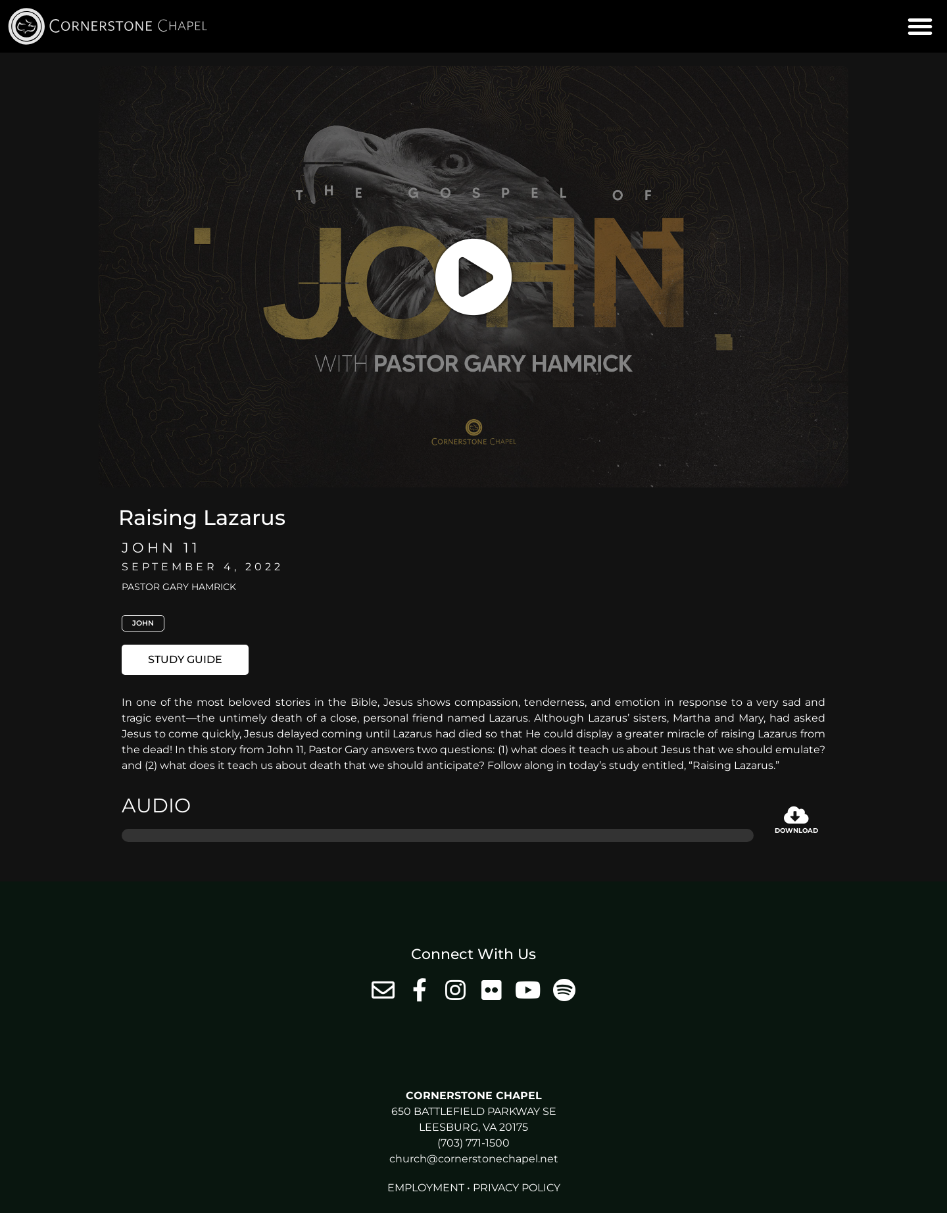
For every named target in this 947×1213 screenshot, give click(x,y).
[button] (920, 26)
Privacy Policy (516, 1187)
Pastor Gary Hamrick (179, 587)
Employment (425, 1187)
